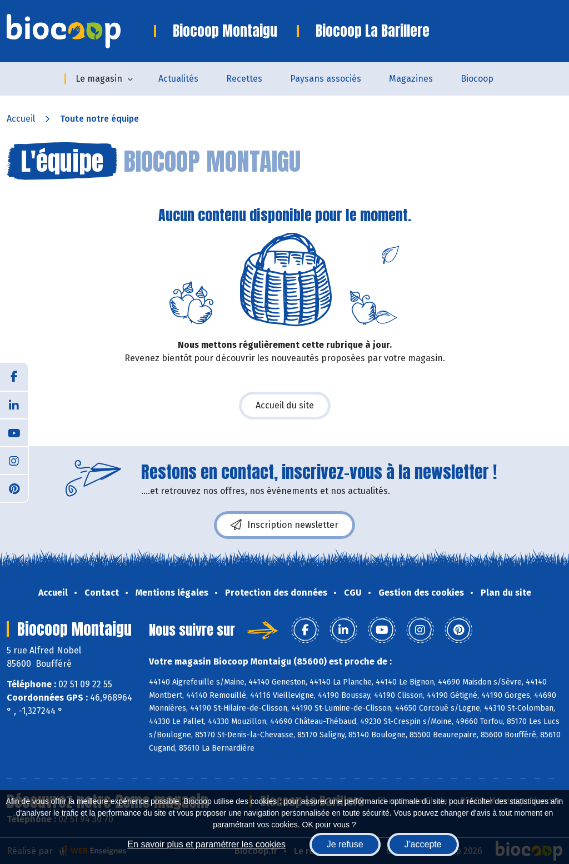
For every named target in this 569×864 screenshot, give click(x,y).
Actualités (178, 78)
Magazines (411, 78)
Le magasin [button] (99, 78)
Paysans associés (325, 78)
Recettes (244, 78)
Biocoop (477, 78)
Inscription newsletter (284, 525)
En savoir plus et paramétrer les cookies (206, 844)
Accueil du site (285, 405)
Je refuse (345, 844)
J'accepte (423, 844)
